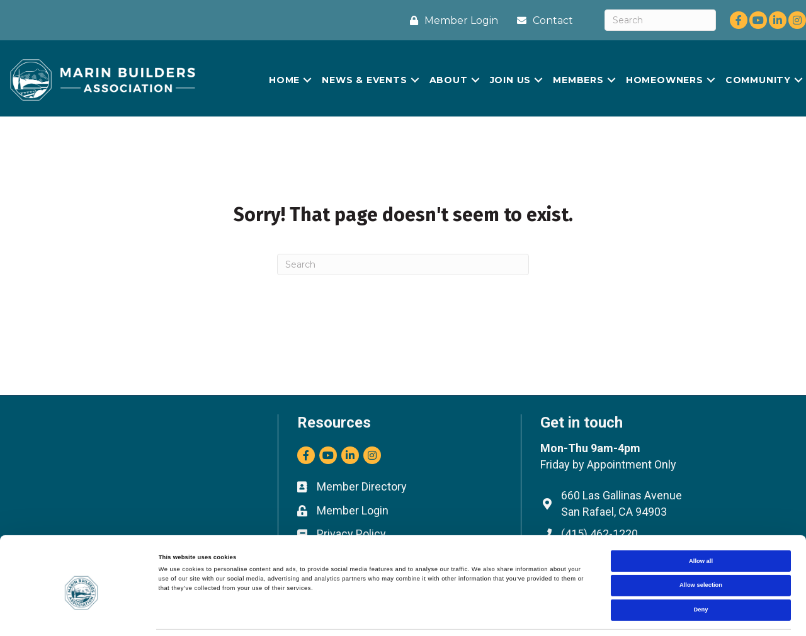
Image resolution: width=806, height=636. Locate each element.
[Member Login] (451, 20)
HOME (284, 80)
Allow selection (700, 547)
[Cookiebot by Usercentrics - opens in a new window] (81, 615)
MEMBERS (578, 80)
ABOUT (448, 80)
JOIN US (510, 80)
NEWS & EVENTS (364, 80)
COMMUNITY (758, 80)
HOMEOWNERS (664, 80)
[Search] (660, 20)
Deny (701, 572)
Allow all (701, 523)
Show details (522, 615)
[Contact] (542, 20)
